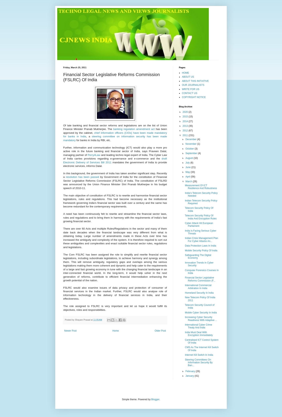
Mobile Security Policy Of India (201, 250)
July (187, 162)
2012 (186, 130)
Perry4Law (94, 155)
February (190, 371)
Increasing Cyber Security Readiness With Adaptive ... (201, 318)
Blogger (155, 399)
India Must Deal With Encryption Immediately (199, 334)
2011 (186, 135)
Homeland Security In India (199, 292)
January (190, 375)
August (189, 158)
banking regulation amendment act (134, 129)
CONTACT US (189, 93)
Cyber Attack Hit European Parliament (199, 224)
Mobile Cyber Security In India (201, 312)
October (190, 148)
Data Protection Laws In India (200, 245)
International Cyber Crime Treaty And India (198, 326)
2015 (186, 116)
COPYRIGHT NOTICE (194, 97)
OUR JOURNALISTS (193, 85)
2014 (186, 121)
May (188, 172)
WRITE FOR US (190, 89)
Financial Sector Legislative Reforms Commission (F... (200, 279)
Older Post (160, 330)
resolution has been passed (82, 176)
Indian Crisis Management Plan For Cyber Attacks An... (201, 239)
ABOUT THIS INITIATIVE (195, 81)
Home (115, 330)
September (191, 153)
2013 (186, 126)
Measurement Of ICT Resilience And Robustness (201, 187)
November (191, 144)
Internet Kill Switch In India (199, 355)
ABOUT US (188, 76)
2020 (186, 112)
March (189, 181)
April (188, 176)
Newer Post (70, 330)
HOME (185, 72)
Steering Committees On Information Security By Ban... (199, 362)
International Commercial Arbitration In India (198, 286)
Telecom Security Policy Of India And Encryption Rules (201, 217)
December (191, 139)
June (188, 167)
